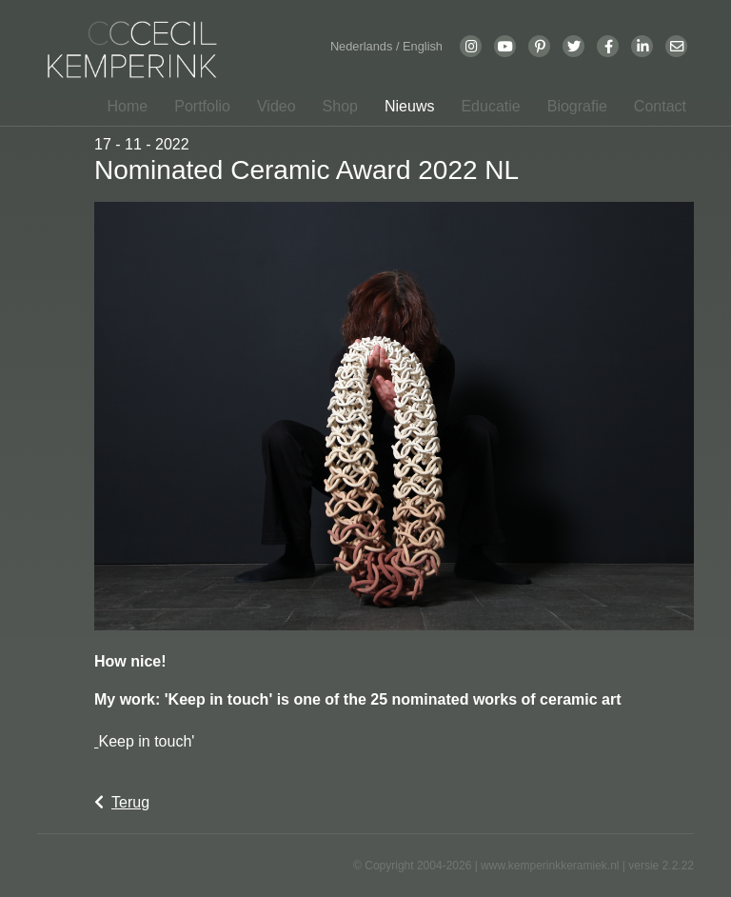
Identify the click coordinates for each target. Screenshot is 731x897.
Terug (121, 802)
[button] (196, 107)
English (423, 46)
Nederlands (363, 46)
